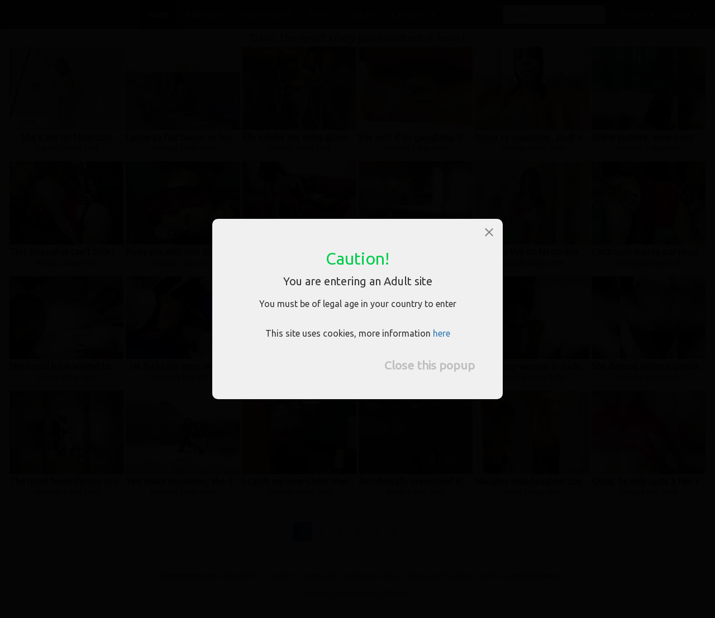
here (441, 333)
